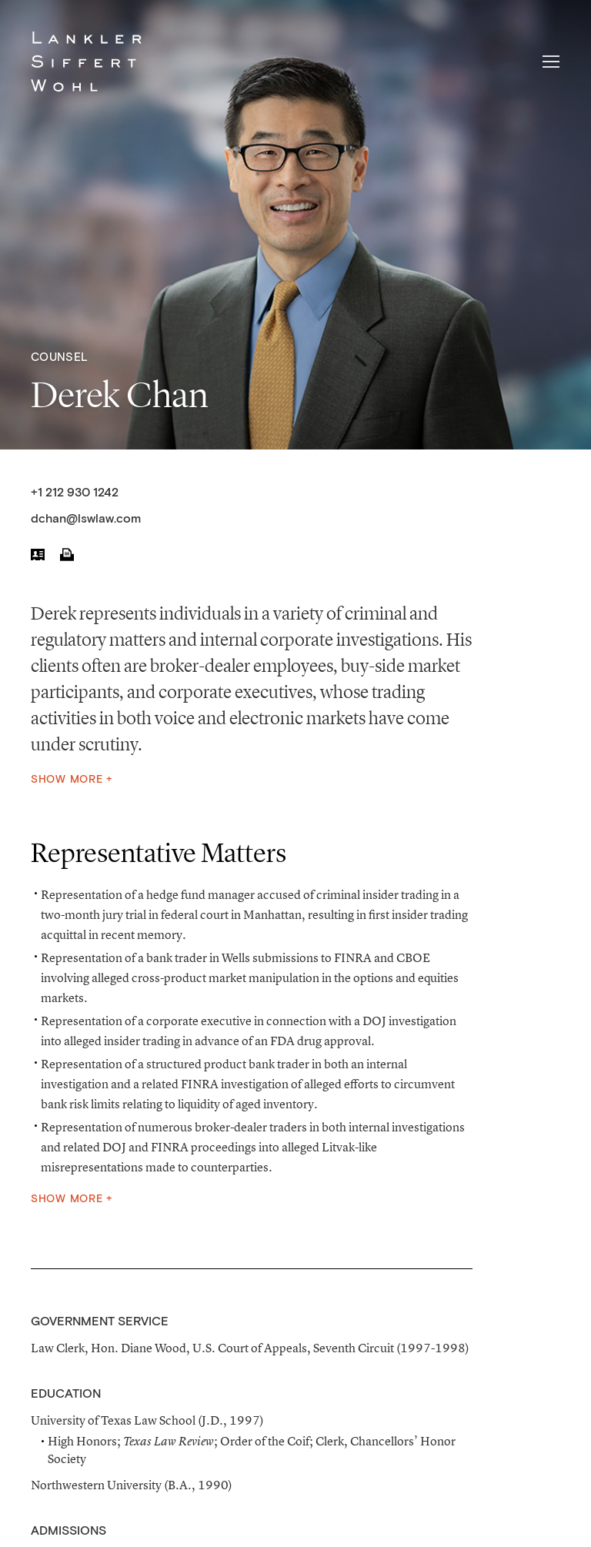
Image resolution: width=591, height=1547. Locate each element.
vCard (38, 554)
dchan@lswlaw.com (86, 519)
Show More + (72, 779)
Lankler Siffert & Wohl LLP (86, 61)
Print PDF (67, 554)
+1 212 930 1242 (75, 492)
